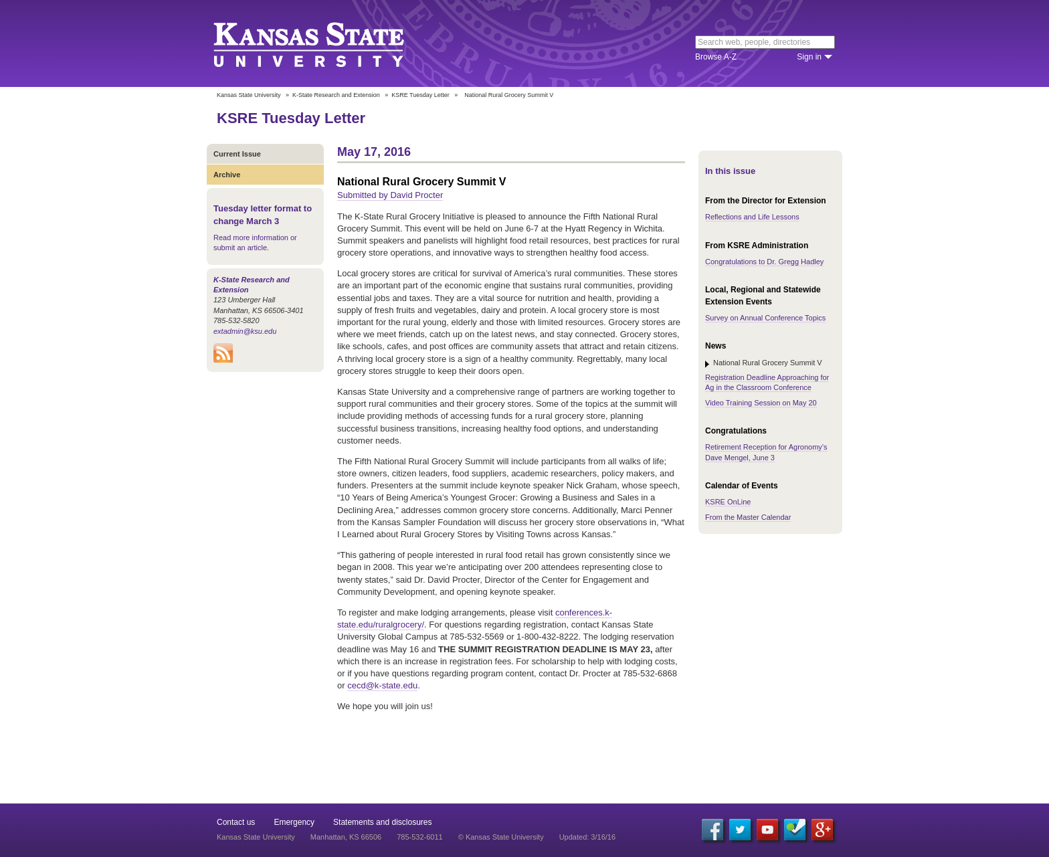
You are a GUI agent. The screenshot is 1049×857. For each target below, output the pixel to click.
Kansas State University (325, 43)
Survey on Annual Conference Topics (765, 318)
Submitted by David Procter (390, 195)
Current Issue (237, 154)
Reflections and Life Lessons (752, 217)
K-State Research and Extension (336, 95)
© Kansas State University (501, 837)
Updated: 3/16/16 (587, 837)
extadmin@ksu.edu (244, 331)
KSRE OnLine (728, 502)
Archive (226, 175)
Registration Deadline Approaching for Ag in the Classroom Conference (767, 382)
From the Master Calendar (748, 517)
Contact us (236, 822)
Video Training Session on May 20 (761, 403)
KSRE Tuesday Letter (420, 95)
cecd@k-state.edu (382, 685)
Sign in (809, 57)
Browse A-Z (716, 57)
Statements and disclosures (382, 822)
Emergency (294, 822)
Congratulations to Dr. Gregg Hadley (764, 262)
